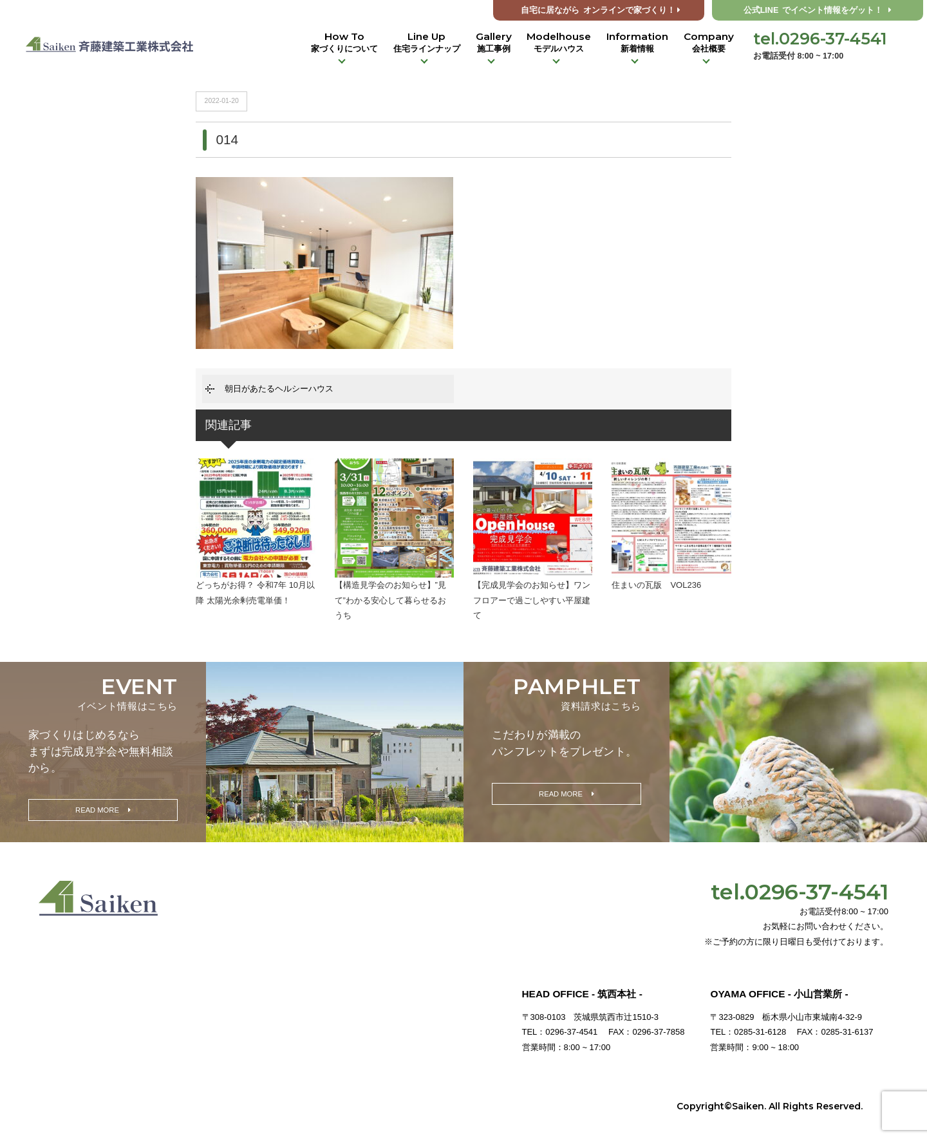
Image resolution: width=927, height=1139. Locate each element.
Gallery (494, 42)
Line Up (426, 42)
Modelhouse (559, 42)
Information (637, 42)
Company (709, 42)
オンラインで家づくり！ (600, 10)
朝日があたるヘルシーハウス (279, 388)
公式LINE (818, 10)
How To (344, 42)
